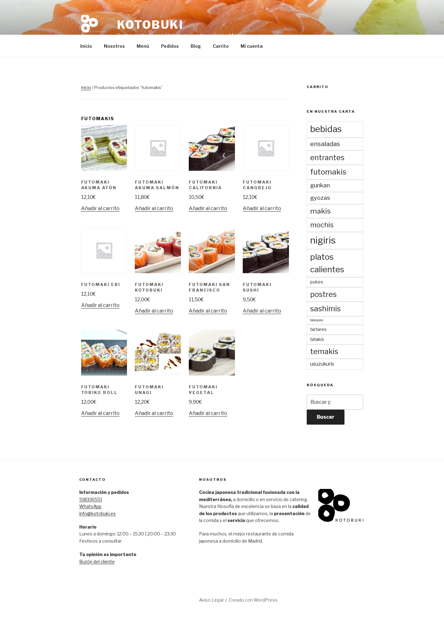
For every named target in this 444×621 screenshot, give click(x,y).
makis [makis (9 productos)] (320, 211)
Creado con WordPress (253, 600)
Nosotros (114, 46)
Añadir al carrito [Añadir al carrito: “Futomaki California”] (208, 208)
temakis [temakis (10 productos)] (324, 351)
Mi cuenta (252, 46)
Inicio (86, 46)
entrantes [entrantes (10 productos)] (327, 157)
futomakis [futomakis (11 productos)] (328, 171)
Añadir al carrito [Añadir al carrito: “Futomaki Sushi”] (262, 311)
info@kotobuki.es (97, 513)
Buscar (325, 417)
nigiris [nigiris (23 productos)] (323, 240)
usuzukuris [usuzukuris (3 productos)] (322, 364)
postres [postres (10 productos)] (323, 294)
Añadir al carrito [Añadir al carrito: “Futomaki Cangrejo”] (262, 208)
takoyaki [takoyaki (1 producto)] (316, 320)
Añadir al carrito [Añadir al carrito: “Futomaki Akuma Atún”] (100, 208)
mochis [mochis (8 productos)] (322, 225)
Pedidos (170, 46)
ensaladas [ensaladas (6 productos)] (325, 144)
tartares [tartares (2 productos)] (318, 329)
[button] (93, 27)
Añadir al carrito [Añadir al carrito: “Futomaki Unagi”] (154, 413)
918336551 (90, 499)
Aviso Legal (211, 600)
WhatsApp (90, 506)
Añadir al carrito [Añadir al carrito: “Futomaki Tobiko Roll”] (100, 413)
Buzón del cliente (97, 561)
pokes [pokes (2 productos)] (316, 281)
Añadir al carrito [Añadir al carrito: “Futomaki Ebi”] (100, 305)
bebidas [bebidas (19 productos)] (326, 129)
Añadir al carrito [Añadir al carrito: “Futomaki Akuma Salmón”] (154, 208)
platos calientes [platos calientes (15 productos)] (327, 263)
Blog (196, 46)
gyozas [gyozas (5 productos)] (320, 197)
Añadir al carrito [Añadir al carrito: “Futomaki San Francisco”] (208, 311)
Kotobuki (150, 25)
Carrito (221, 46)
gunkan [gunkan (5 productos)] (320, 185)
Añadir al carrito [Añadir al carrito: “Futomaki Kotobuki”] (154, 311)
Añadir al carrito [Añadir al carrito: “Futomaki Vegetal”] (208, 413)
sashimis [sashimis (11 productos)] (325, 308)
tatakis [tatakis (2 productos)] (317, 339)
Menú (143, 46)
